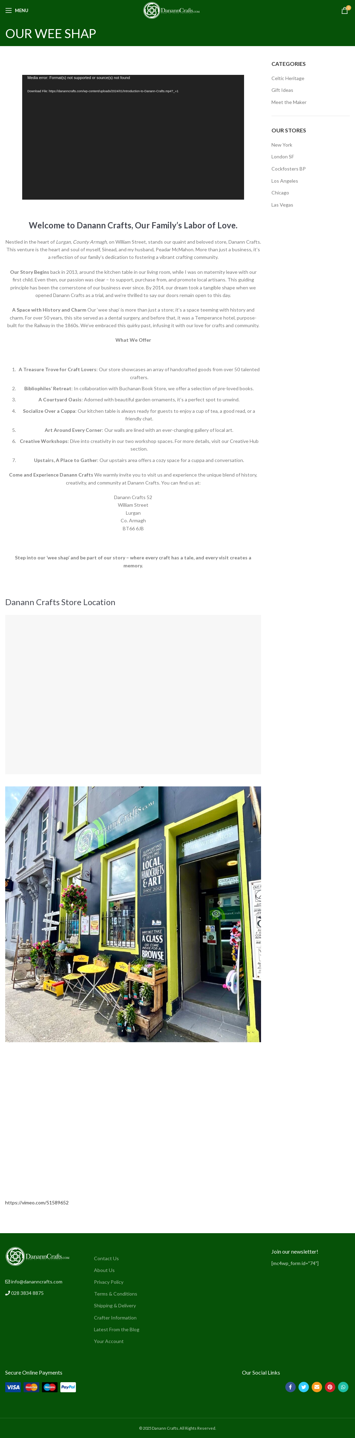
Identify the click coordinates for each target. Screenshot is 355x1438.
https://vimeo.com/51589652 (37, 1202)
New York (281, 145)
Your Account (109, 1341)
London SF (282, 156)
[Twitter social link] (303, 1387)
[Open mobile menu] (17, 10)
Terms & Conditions (115, 1294)
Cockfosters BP (288, 169)
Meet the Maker (288, 102)
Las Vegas (282, 205)
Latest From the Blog (116, 1329)
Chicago (280, 192)
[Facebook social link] (290, 1387)
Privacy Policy (108, 1282)
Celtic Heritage (287, 78)
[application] (133, 137)
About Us (104, 1270)
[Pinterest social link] (330, 1387)
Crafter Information (115, 1318)
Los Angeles (284, 181)
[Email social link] (317, 1387)
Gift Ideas (282, 90)
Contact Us (106, 1258)
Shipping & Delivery (115, 1305)
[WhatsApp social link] (343, 1387)
